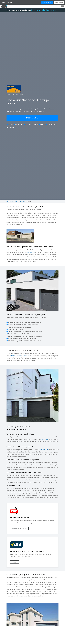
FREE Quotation (47, 2)
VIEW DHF (15, 562)
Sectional (22, 201)
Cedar (13, 356)
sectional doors (44, 450)
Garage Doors (14, 201)
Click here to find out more (43, 10)
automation (31, 252)
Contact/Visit (59, 2)
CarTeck (18, 356)
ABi (8, 201)
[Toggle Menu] (62, 6)
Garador (26, 356)
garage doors (44, 439)
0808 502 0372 (6, 2)
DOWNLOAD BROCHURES (19, 528)
